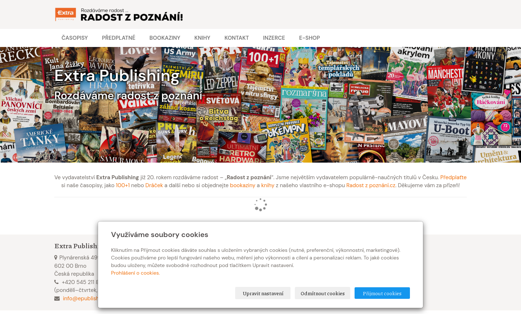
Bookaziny (164, 38)
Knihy (202, 38)
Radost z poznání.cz (370, 185)
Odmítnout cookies (323, 293)
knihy (268, 185)
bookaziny (242, 185)
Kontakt (236, 38)
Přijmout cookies (382, 293)
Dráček (154, 185)
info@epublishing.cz (88, 298)
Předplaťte (453, 177)
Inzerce (274, 38)
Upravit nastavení (263, 293)
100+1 (123, 185)
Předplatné (118, 38)
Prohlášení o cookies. (135, 273)
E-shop (309, 38)
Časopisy (75, 38)
